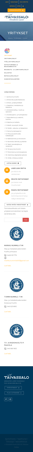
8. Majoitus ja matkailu (13, 122)
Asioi (7, 2)
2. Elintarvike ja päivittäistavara (15, 100)
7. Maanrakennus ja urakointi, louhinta (14, 118)
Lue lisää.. (7, 265)
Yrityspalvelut (10, 58)
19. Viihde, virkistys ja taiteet (14, 158)
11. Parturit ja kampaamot (13, 131)
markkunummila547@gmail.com (16, 260)
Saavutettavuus (21, 441)
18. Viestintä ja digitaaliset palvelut (16, 155)
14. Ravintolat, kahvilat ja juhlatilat (16, 141)
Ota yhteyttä (24, 2)
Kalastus (8, 72)
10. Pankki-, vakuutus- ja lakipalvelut (17, 128)
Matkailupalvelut (11, 76)
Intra (19, 6)
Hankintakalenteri (12, 79)
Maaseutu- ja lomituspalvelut (16, 69)
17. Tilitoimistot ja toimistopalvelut (16, 152)
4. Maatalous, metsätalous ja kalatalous (14, 106)
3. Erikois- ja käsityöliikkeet (14, 103)
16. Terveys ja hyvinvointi (13, 149)
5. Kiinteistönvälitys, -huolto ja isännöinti (15, 111)
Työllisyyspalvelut (12, 61)
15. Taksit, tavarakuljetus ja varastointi (14, 145)
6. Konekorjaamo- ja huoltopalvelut (16, 115)
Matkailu (12, 6)
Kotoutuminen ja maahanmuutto (11, 65)
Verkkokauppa (16, 10)
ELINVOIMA (17, 38)
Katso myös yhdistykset (17, 204)
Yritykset (8, 55)
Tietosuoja (10, 441)
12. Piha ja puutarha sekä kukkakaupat (13, 134)
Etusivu (10, 38)
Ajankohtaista (10, 439)
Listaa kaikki (13, 163)
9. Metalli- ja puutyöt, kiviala (14, 125)
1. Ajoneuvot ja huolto (12, 97)
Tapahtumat (14, 2)
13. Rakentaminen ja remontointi (16, 138)
